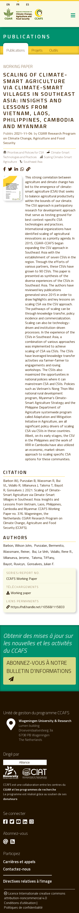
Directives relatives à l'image (27, 881)
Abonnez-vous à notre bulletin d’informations (39, 667)
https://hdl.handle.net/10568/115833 (37, 607)
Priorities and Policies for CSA (25, 152)
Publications (16, 50)
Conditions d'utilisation (20, 902)
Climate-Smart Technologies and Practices (36, 154)
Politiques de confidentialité (23, 907)
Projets (37, 50)
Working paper (21, 592)
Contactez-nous (17, 869)
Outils (53, 50)
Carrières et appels (19, 862)
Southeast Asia (33, 161)
